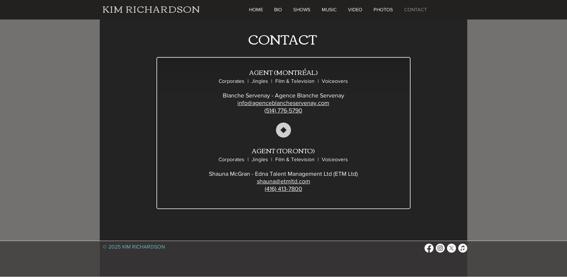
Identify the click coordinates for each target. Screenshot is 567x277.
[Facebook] (429, 248)
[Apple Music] (462, 248)
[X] (451, 248)
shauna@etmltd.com (283, 181)
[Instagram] (440, 248)
